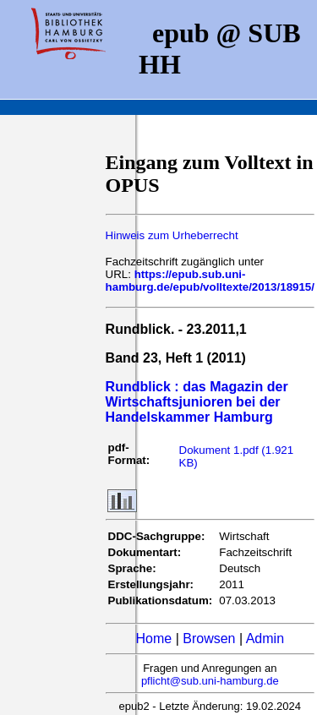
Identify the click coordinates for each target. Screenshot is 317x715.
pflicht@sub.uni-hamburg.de (210, 680)
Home (154, 638)
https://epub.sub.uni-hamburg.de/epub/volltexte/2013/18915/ (210, 280)
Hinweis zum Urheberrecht (172, 235)
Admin (265, 638)
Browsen (209, 638)
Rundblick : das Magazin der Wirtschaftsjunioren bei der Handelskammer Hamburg (197, 401)
